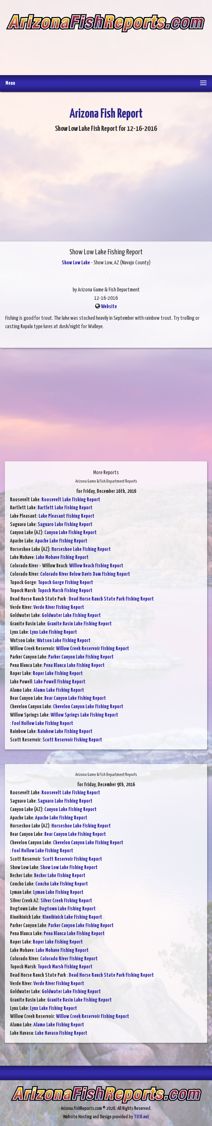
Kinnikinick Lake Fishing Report (72, 917)
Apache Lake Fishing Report (61, 541)
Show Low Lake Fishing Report (69, 867)
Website (109, 306)
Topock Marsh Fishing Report (65, 590)
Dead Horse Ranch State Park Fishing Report (111, 599)
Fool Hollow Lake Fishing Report (42, 723)
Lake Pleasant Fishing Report (66, 516)
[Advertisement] (105, 49)
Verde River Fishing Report (58, 607)
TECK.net (141, 1116)
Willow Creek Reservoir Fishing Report (92, 648)
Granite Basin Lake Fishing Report (79, 624)
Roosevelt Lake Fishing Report (70, 500)
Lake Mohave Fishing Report (62, 557)
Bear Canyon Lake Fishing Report (75, 698)
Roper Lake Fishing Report (58, 673)
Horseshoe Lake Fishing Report (81, 549)
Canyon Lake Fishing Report (70, 532)
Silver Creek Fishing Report (66, 901)
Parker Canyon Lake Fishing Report (81, 657)
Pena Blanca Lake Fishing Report (74, 665)
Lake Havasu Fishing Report (61, 1033)
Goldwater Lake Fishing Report (71, 615)
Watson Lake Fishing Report (64, 640)
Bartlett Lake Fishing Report (65, 508)
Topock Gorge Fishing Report (65, 582)
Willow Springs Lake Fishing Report (84, 715)
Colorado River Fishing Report (69, 959)
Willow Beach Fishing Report (96, 566)
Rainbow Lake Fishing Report (65, 731)
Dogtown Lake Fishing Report (67, 909)
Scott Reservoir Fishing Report (72, 740)
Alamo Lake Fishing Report (58, 690)
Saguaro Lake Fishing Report (65, 524)
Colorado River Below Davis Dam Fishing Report (85, 574)
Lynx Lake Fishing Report (53, 632)
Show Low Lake (76, 263)
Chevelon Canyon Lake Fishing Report (88, 707)
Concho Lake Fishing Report (61, 884)
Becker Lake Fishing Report (59, 875)
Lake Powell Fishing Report (59, 682)
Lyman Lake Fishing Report (58, 892)
